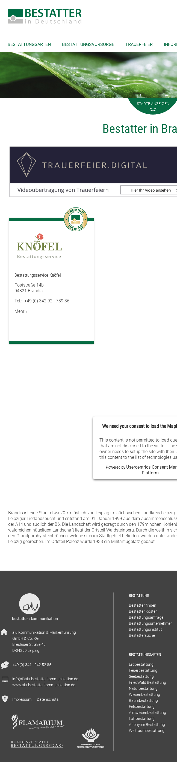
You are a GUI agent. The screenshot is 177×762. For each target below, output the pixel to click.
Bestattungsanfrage (146, 617)
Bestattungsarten (29, 44)
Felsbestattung (142, 706)
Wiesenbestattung (144, 694)
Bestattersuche (142, 635)
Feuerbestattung (143, 670)
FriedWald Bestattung (147, 682)
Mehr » (20, 311)
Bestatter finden (142, 605)
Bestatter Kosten (143, 611)
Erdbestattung (141, 664)
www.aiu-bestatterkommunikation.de (43, 684)
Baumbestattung (143, 700)
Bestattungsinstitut (145, 629)
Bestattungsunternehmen (151, 623)
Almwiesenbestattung (147, 712)
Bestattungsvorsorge (88, 44)
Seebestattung (141, 676)
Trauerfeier (139, 44)
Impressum (21, 699)
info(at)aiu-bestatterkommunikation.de (45, 678)
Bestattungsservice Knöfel (37, 275)
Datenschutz (47, 699)
